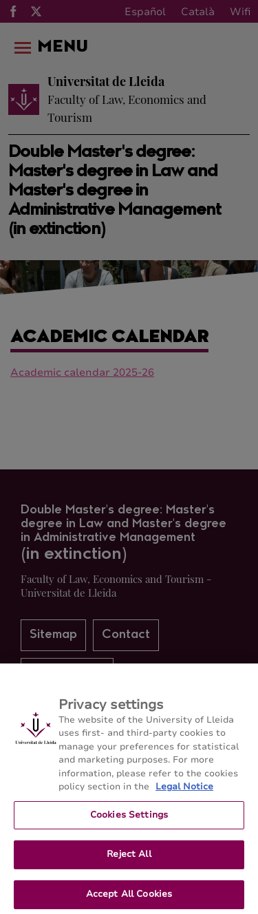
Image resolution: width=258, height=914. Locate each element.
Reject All (129, 861)
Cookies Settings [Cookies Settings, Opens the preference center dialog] (129, 821)
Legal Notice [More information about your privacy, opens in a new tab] (184, 793)
